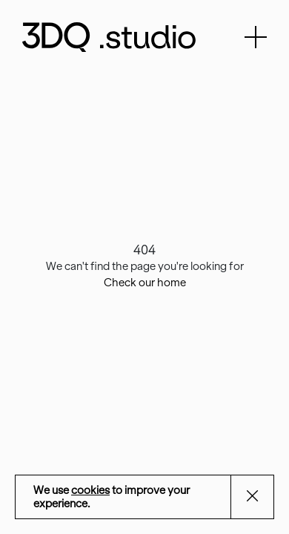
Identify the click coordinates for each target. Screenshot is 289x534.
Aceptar (261, 498)
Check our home (145, 282)
